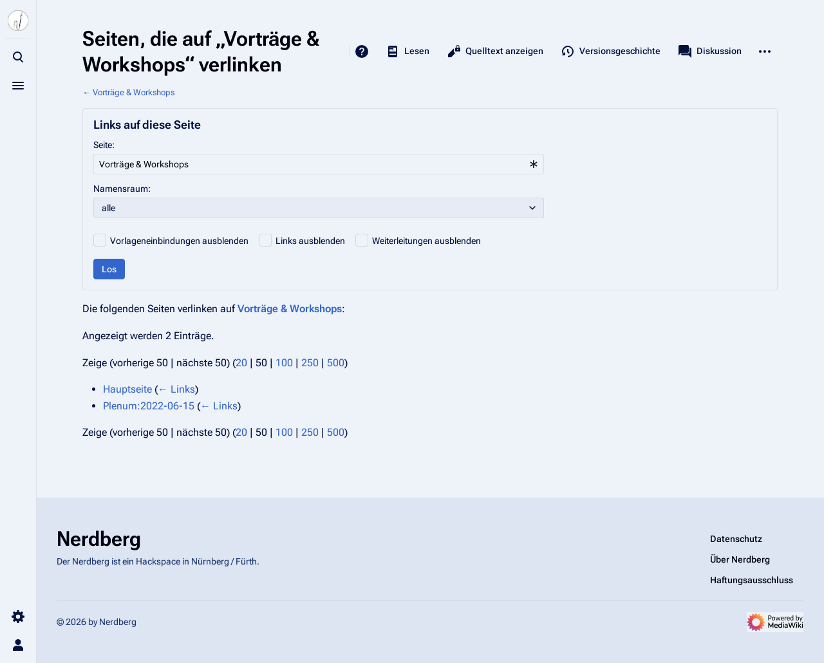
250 (310, 363)
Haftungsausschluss (751, 580)
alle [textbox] (108, 208)
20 (241, 363)
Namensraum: (122, 188)
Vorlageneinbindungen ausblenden (179, 241)
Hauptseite (127, 389)
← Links (176, 389)
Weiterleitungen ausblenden (426, 241)
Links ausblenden (310, 241)
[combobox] (318, 164)
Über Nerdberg (740, 559)
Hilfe (361, 51)
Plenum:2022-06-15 (148, 406)
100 (284, 363)
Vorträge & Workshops (133, 92)
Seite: (104, 145)
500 (335, 363)
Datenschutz (736, 539)
